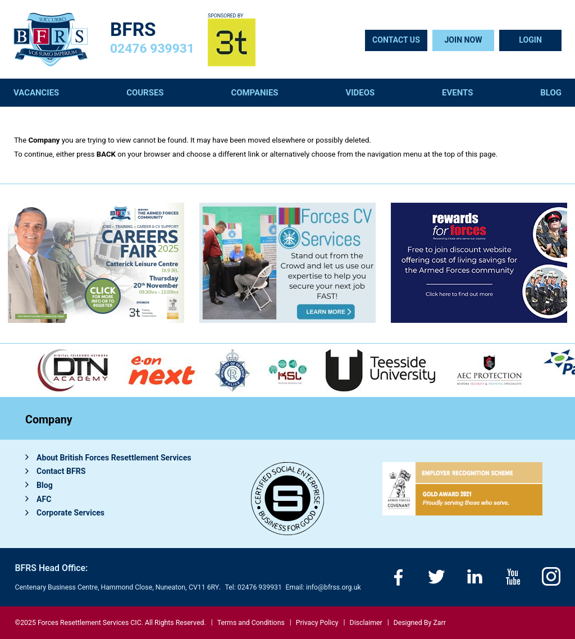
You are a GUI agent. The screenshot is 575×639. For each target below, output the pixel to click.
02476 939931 (152, 48)
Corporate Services (70, 512)
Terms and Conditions (251, 623)
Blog (551, 93)
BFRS (133, 29)
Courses (144, 93)
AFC (43, 499)
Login (530, 39)
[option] (232, 370)
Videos (360, 93)
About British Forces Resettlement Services (113, 457)
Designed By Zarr (420, 623)
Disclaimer (366, 623)
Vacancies (36, 93)
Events (457, 93)
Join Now (463, 39)
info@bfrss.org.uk (333, 587)
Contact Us (396, 39)
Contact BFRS (60, 471)
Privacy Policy (317, 623)
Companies (254, 93)
